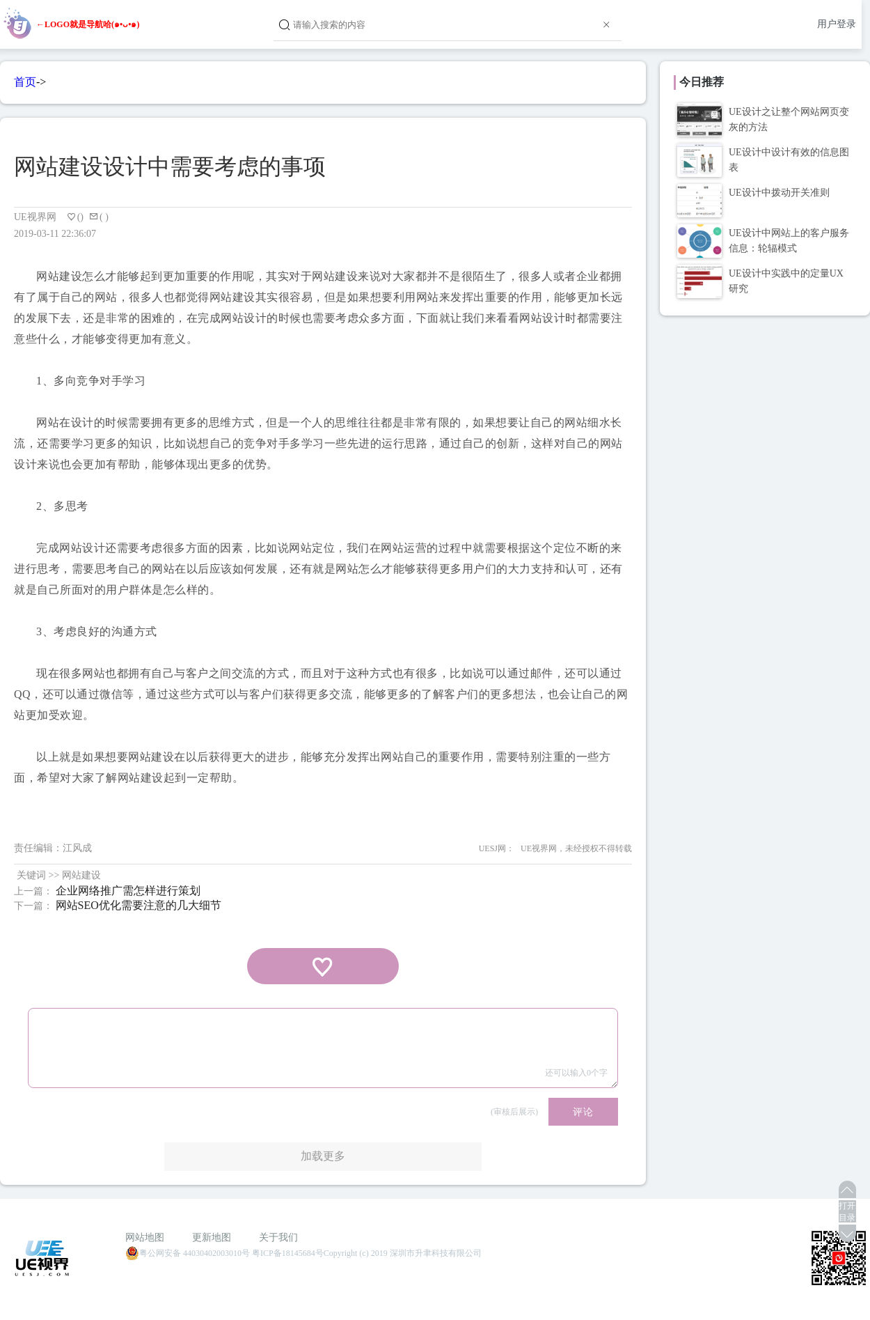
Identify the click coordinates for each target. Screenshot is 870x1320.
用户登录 (836, 24)
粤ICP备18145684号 (288, 1253)
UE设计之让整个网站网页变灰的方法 (789, 119)
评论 (583, 1111)
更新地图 (211, 1237)
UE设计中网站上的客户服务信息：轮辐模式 (789, 241)
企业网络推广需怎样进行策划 (128, 890)
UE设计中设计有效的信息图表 (789, 160)
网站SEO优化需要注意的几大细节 (138, 905)
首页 (25, 82)
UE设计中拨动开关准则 (779, 192)
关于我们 (278, 1237)
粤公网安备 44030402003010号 (187, 1253)
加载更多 (323, 1156)
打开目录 (847, 1211)
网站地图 (144, 1237)
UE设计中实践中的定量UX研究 (786, 281)
